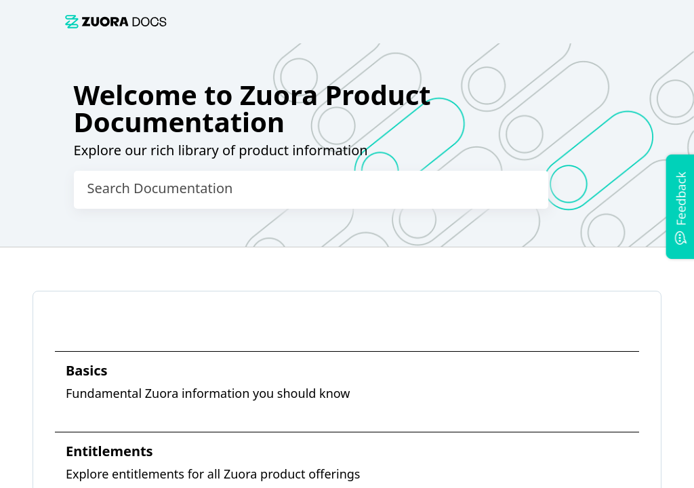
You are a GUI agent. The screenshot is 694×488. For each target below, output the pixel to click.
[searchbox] (524, 190)
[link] (355, 21)
